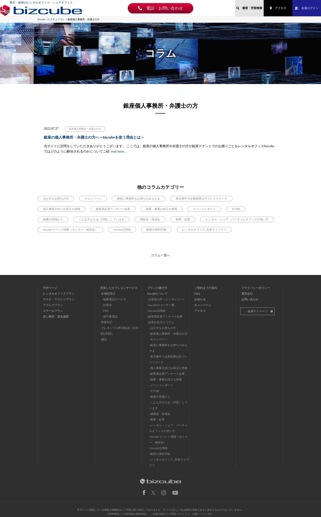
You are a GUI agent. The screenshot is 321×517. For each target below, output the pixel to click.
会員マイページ (258, 285)
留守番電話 (110, 291)
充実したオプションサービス (118, 262)
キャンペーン (158, 314)
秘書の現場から (160, 371)
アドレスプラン (53, 279)
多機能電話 (108, 268)
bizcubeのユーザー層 (161, 279)
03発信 (107, 279)
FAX (106, 285)
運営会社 (247, 268)
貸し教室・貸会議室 (56, 291)
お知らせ (200, 274)
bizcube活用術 (157, 285)
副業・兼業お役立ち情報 (166, 354)
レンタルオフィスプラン (59, 268)
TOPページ (50, 262)
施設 (104, 314)
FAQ (197, 268)
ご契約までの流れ (205, 262)
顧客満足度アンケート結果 (165, 291)
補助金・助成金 (160, 388)
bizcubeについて (157, 268)
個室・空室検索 (249, 8)
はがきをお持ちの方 (163, 302)
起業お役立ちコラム (161, 296)
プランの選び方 (157, 262)
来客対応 (107, 296)
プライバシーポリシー (255, 262)
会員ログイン (307, 8)
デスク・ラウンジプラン (59, 274)
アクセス (278, 8)
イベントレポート (161, 359)
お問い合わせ (250, 274)
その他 (154, 365)
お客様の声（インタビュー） (166, 274)
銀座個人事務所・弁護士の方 (169, 308)
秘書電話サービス (114, 274)
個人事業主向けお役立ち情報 (169, 342)
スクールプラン (53, 285)
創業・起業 (157, 394)
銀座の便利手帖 (160, 428)
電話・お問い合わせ (160, 8)
